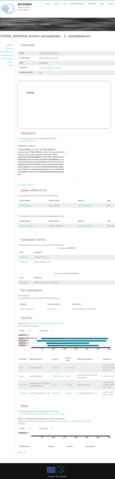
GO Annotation (7, 59)
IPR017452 (23, 262)
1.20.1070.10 (70, 368)
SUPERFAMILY (58, 376)
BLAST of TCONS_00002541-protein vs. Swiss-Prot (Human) (42, 414)
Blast (11, 65)
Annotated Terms (7, 55)
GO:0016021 (52, 309)
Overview (9, 45)
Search (56, 4)
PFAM (54, 385)
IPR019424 (23, 257)
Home (48, 4)
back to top (22, 452)
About (102, 4)
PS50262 (68, 393)
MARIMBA (25, 4)
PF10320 (68, 385)
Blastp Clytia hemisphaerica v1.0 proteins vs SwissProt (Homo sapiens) (64, 421)
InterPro (10, 62)
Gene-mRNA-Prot (6, 52)
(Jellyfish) (50, 68)
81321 (67, 376)
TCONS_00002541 (26, 226)
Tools (65, 4)
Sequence (9, 48)
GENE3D (55, 368)
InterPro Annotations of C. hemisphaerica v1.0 (46, 323)
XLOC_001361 (24, 205)
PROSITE (55, 393)
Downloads (92, 4)
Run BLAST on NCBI (25, 185)
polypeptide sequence (28, 141)
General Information (77, 4)
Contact (110, 4)
